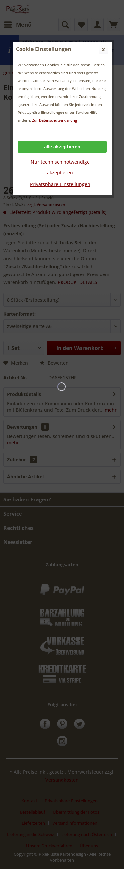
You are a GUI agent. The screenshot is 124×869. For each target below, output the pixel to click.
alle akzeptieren (62, 147)
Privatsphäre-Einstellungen (60, 184)
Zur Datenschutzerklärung (54, 120)
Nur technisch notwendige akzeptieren (60, 167)
